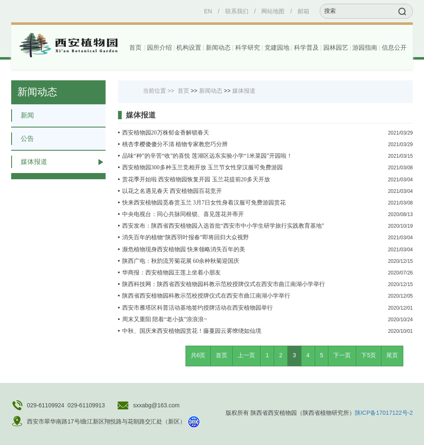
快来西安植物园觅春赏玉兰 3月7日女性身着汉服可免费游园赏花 (204, 203)
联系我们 (236, 11)
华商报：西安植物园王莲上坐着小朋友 (171, 272)
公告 (22, 138)
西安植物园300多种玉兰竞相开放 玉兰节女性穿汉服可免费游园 (202, 167)
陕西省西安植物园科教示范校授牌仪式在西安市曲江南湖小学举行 (206, 296)
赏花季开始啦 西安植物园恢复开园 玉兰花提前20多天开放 (196, 179)
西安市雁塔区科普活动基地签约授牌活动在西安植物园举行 (197, 308)
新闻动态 (210, 90)
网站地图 (272, 11)
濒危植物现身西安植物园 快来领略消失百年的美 (184, 249)
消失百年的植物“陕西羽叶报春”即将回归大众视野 (185, 237)
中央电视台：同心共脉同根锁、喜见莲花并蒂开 (183, 214)
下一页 (342, 355)
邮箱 (303, 11)
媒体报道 (29, 162)
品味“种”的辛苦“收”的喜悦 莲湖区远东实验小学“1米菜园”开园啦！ (207, 156)
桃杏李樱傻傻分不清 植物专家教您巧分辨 (175, 144)
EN (208, 11)
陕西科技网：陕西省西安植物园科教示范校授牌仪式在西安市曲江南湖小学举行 (223, 284)
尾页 (392, 355)
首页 (135, 47)
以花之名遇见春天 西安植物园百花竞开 (172, 191)
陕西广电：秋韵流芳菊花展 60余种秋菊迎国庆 (181, 261)
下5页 (368, 355)
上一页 (246, 355)
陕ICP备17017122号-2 (384, 412)
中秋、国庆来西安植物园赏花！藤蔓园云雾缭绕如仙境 (191, 331)
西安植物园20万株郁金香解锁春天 (165, 133)
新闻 (22, 115)
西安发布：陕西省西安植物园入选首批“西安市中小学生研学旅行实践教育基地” (223, 226)
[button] (158, 47)
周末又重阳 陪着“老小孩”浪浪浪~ (164, 319)
